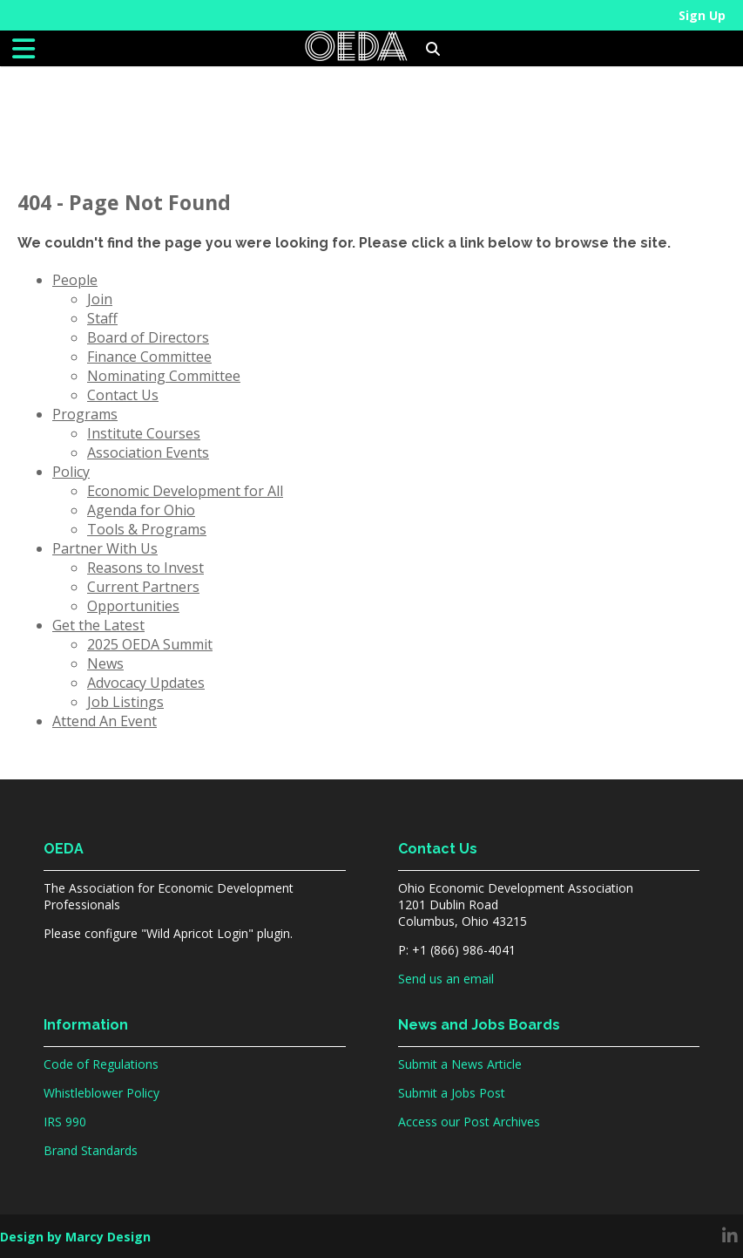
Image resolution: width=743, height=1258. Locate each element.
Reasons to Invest (145, 567)
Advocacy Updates (146, 682)
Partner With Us (105, 548)
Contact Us (123, 395)
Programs (85, 414)
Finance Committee (149, 356)
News (105, 663)
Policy (71, 471)
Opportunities (133, 605)
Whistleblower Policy (101, 1093)
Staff (102, 318)
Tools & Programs (146, 529)
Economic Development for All (185, 490)
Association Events (148, 452)
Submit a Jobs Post (451, 1093)
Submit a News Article (460, 1064)
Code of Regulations (101, 1064)
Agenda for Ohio (141, 510)
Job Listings (125, 701)
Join (99, 299)
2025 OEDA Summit (150, 644)
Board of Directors (148, 337)
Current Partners (143, 586)
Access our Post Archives (469, 1121)
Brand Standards (91, 1150)
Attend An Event (104, 721)
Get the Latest (98, 625)
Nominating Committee (163, 375)
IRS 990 (65, 1121)
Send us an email (446, 978)
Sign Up (702, 15)
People (75, 279)
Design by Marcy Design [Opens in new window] (75, 1236)
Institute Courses (143, 433)
